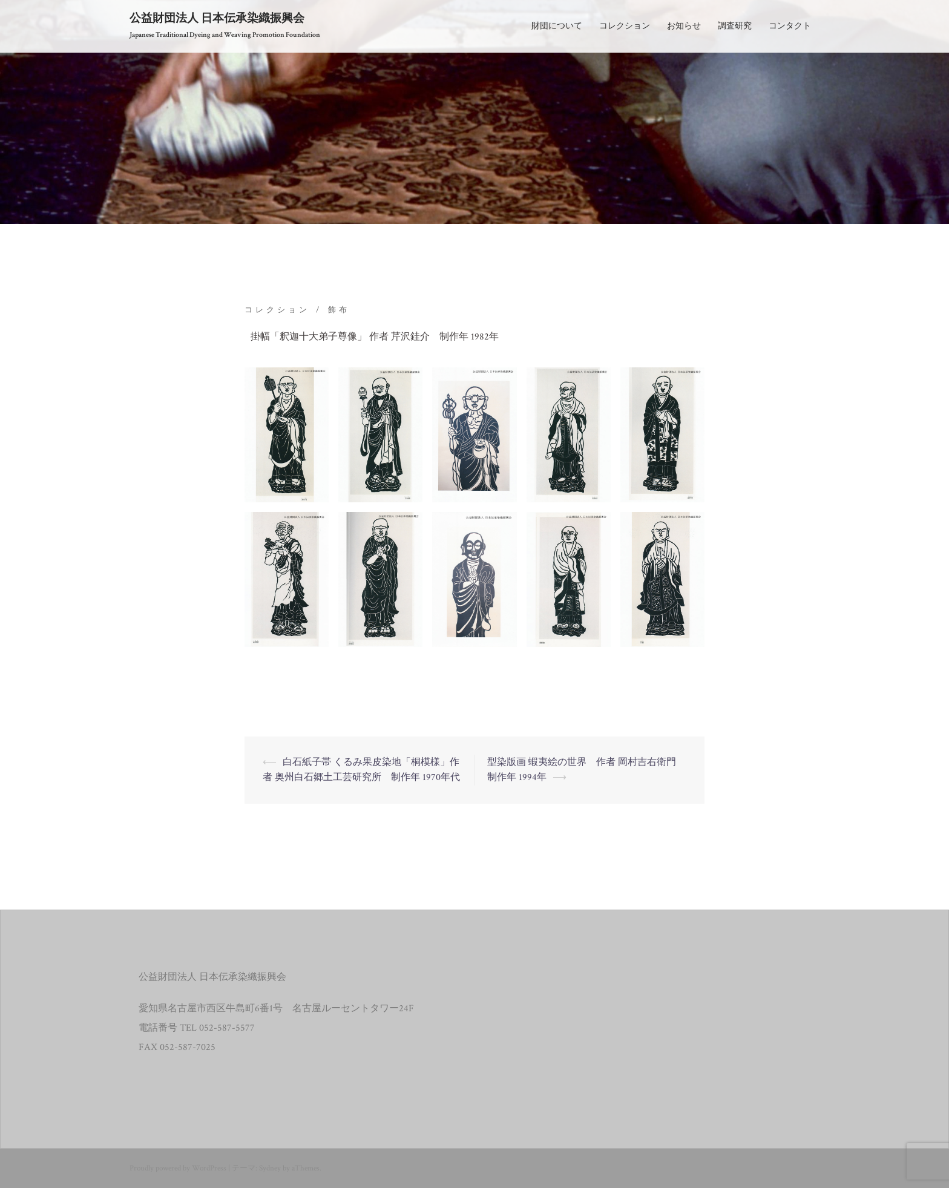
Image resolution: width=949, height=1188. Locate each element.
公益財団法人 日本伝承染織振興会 (217, 18)
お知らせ (684, 26)
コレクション (624, 26)
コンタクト (790, 26)
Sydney (270, 1168)
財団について (556, 26)
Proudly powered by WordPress (178, 1168)
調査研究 (735, 26)
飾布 (339, 310)
